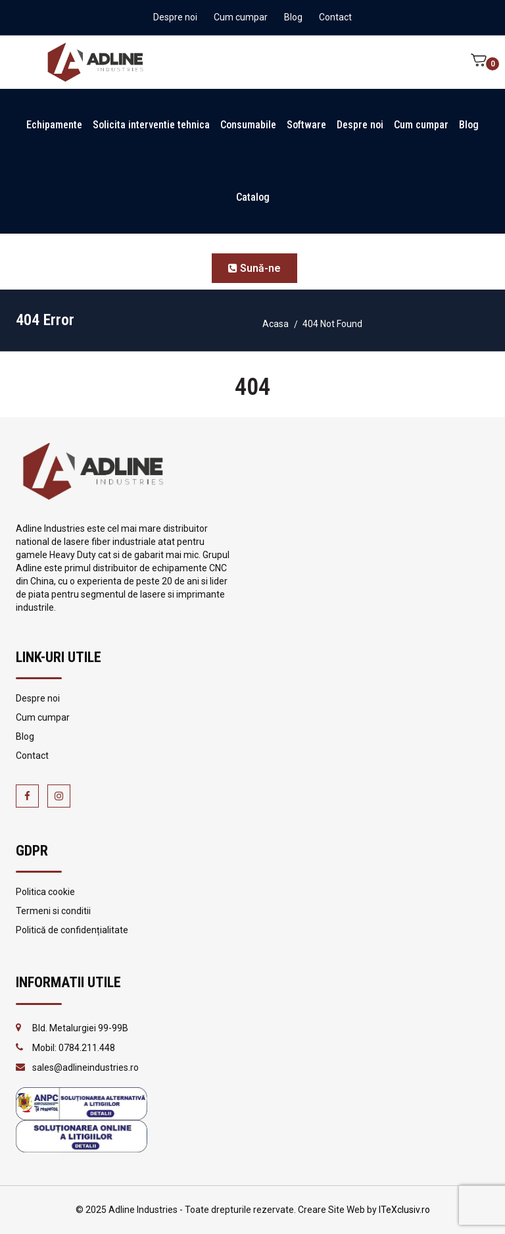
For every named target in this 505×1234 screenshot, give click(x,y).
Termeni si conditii (53, 911)
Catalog (253, 197)
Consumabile (248, 124)
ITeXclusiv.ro (404, 1209)
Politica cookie (45, 892)
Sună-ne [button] (254, 268)
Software (306, 124)
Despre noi (175, 17)
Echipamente (54, 124)
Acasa (275, 324)
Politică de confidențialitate (72, 930)
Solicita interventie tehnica (151, 124)
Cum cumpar (241, 17)
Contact (335, 17)
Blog (293, 17)
